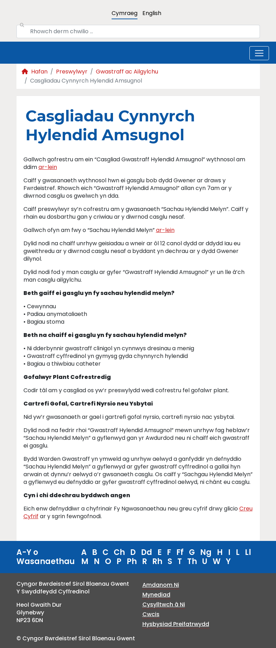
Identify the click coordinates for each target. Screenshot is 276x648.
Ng (206, 552)
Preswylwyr (71, 72)
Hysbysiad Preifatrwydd (175, 624)
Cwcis (151, 614)
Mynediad (156, 595)
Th (192, 561)
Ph (132, 561)
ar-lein (47, 167)
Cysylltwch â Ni (163, 604)
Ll (248, 552)
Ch (119, 552)
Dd (146, 552)
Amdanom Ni (160, 585)
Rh (157, 561)
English (151, 13)
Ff (180, 552)
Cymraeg (124, 13)
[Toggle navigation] (259, 53)
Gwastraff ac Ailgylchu (127, 72)
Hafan (35, 72)
